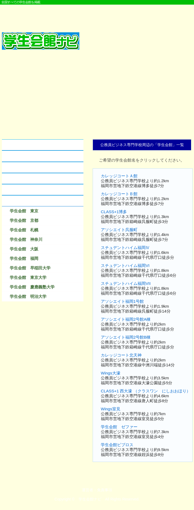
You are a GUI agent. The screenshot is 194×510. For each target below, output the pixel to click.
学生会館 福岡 (24, 258)
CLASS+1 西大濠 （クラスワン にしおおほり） (145, 391)
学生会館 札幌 (24, 230)
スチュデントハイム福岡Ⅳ (125, 247)
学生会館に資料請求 (23, 178)
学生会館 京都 (24, 220)
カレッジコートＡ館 (119, 176)
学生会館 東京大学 (28, 277)
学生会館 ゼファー (119, 426)
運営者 (87, 490)
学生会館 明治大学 (28, 296)
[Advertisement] (97, 15)
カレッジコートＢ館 (119, 193)
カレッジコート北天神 (121, 355)
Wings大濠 (110, 373)
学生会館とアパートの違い (29, 156)
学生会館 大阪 (24, 249)
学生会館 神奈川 (26, 239)
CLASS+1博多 (114, 211)
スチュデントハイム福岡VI (125, 265)
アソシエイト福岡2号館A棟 (126, 319)
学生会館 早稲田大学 (30, 268)
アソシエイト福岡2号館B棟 (126, 337)
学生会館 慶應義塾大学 (32, 287)
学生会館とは (17, 145)
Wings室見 (110, 409)
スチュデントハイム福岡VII (126, 283)
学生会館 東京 (24, 211)
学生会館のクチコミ (23, 167)
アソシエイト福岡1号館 (122, 301)
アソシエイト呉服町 (119, 229)
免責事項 (104, 490)
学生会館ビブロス (117, 444)
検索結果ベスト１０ (23, 201)
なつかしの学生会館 (23, 189)
